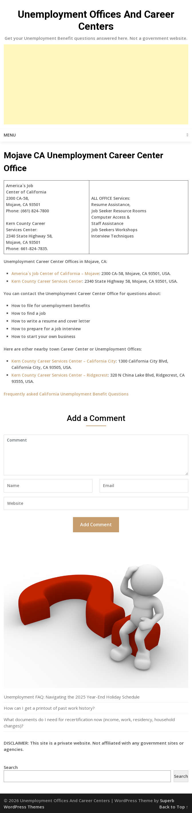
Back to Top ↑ (173, 807)
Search (11, 767)
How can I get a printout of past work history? (49, 708)
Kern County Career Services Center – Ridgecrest (59, 375)
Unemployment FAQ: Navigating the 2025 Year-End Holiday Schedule (72, 697)
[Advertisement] (96, 84)
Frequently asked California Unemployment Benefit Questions (66, 394)
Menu (10, 135)
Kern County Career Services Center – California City (63, 361)
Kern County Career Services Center (46, 281)
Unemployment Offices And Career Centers (96, 20)
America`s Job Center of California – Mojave (55, 273)
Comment (96, 455)
